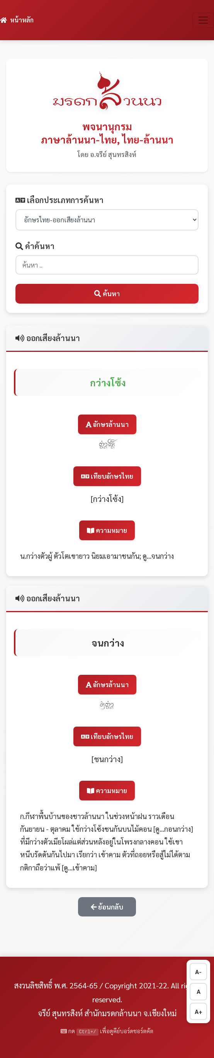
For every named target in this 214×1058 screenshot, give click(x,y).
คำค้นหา (34, 246)
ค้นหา (107, 293)
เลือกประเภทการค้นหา (59, 200)
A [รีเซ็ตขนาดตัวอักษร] (198, 991)
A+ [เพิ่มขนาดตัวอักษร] (198, 1011)
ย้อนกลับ (107, 906)
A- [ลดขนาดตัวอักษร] (198, 972)
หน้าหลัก (17, 20)
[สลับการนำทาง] (203, 20)
